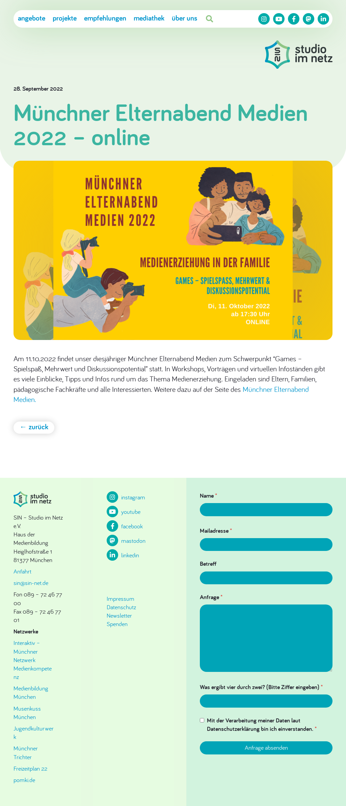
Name (208, 495)
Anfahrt (22, 571)
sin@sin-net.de (31, 583)
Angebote (31, 18)
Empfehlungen (105, 18)
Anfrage (211, 597)
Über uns (184, 18)
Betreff (208, 563)
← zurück (34, 426)
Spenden (117, 624)
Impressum (120, 598)
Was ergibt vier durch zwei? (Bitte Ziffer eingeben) (261, 687)
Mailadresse (216, 530)
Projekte (65, 18)
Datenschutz (121, 607)
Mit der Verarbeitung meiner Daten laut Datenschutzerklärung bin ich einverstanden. (262, 724)
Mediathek (149, 18)
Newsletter (119, 615)
